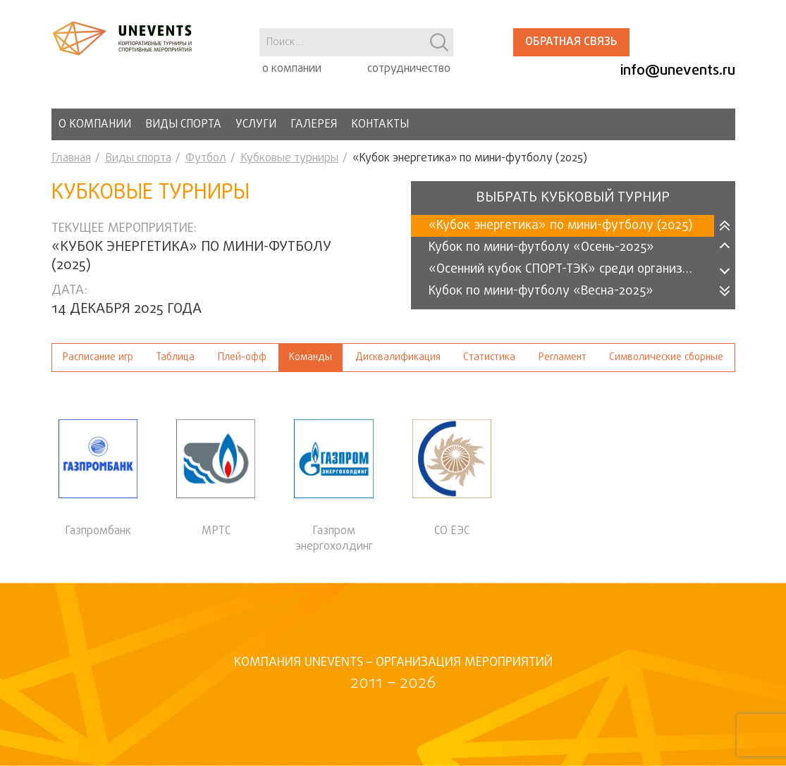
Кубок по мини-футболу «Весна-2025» (541, 291)
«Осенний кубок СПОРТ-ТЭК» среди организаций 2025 (571, 269)
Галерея (313, 124)
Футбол (205, 158)
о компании (291, 69)
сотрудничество (408, 69)
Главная (71, 158)
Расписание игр (98, 357)
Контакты (380, 124)
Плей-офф (242, 357)
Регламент (563, 357)
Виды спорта (183, 124)
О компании (95, 124)
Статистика (489, 357)
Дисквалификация (398, 357)
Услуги (255, 124)
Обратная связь (571, 42)
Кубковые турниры (289, 158)
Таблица (175, 357)
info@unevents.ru (677, 71)
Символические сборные (666, 357)
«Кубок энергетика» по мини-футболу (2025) (561, 225)
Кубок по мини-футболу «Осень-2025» (541, 247)
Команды (310, 357)
